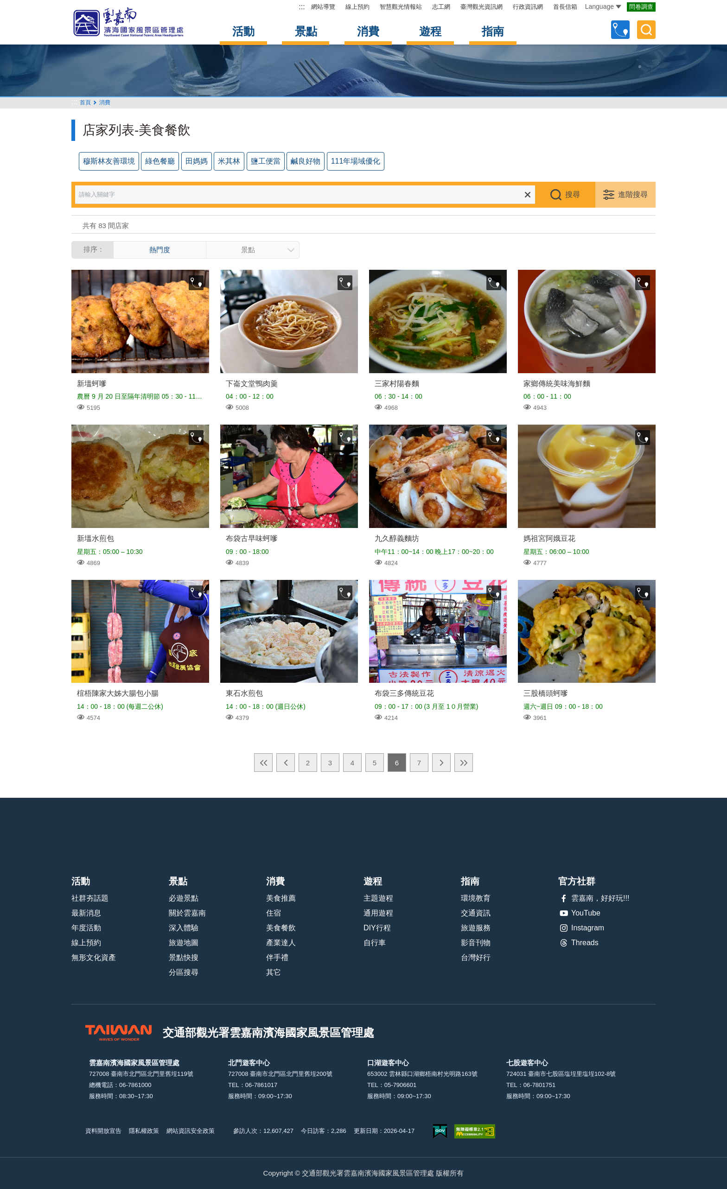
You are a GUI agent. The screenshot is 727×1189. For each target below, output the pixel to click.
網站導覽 (323, 6)
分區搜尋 (183, 972)
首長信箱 (565, 6)
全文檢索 (646, 29)
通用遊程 (378, 913)
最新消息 (86, 913)
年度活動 (86, 928)
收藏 (196, 282)
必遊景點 (183, 898)
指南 (493, 31)
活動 (243, 31)
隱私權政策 (144, 1130)
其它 (273, 972)
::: (302, 7)
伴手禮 (277, 957)
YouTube (579, 913)
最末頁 (463, 762)
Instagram (581, 928)
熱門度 (159, 250)
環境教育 (476, 898)
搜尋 (572, 194)
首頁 (85, 102)
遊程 (430, 31)
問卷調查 (641, 6)
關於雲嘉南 (187, 913)
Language (603, 6)
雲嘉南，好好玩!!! (593, 898)
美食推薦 (281, 898)
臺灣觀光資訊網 (481, 6)
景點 (306, 31)
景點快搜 (183, 957)
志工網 (441, 6)
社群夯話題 (89, 898)
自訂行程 (620, 29)
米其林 (229, 161)
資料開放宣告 (103, 1130)
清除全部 (527, 194)
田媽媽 (196, 161)
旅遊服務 (476, 928)
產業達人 (281, 943)
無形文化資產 (93, 957)
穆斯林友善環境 (109, 161)
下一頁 (441, 762)
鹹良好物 (305, 161)
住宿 (273, 913)
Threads (578, 942)
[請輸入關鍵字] (311, 194)
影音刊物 (476, 943)
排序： (93, 249)
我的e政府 (440, 1131)
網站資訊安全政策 (190, 1130)
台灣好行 (476, 957)
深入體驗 (183, 928)
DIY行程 (377, 928)
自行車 (375, 943)
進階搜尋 (633, 194)
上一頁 (285, 762)
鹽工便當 (266, 161)
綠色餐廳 (160, 161)
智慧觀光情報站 (401, 6)
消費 (368, 31)
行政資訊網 (528, 6)
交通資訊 (476, 913)
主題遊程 (378, 898)
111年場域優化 (356, 161)
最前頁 (263, 762)
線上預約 (357, 6)
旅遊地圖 (183, 943)
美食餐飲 (281, 928)
